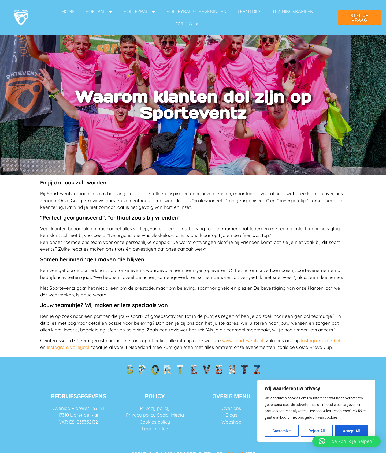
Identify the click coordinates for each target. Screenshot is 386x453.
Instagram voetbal (320, 340)
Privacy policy (155, 408)
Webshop (231, 422)
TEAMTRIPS (249, 11)
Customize (282, 431)
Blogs (231, 415)
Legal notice (155, 428)
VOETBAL (99, 12)
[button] (346, 441)
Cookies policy (155, 422)
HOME (68, 11)
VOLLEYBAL (140, 12)
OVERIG (187, 24)
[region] (316, 411)
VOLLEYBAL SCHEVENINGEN (196, 11)
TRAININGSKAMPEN (292, 11)
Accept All (351, 431)
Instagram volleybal (68, 347)
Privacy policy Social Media (155, 415)
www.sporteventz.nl (242, 340)
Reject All (317, 431)
